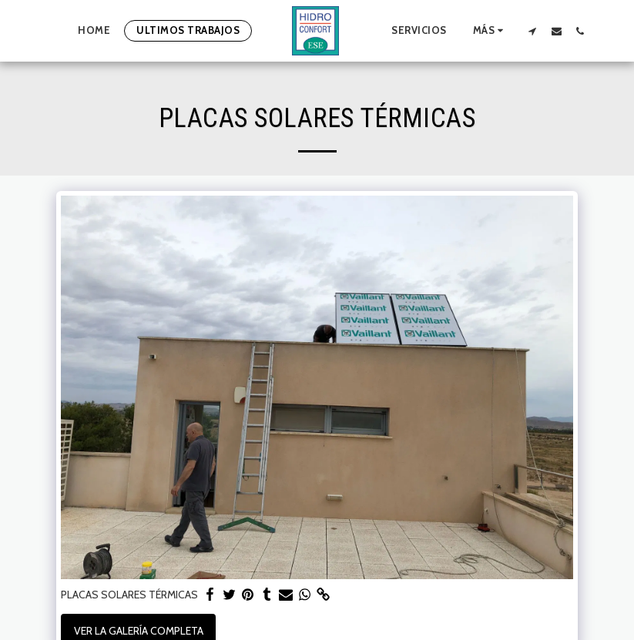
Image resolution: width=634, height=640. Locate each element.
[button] (533, 30)
